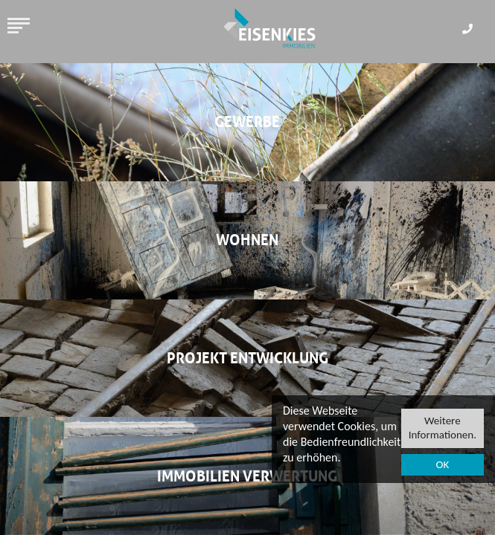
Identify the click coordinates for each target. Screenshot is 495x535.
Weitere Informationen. (442, 428)
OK (442, 465)
